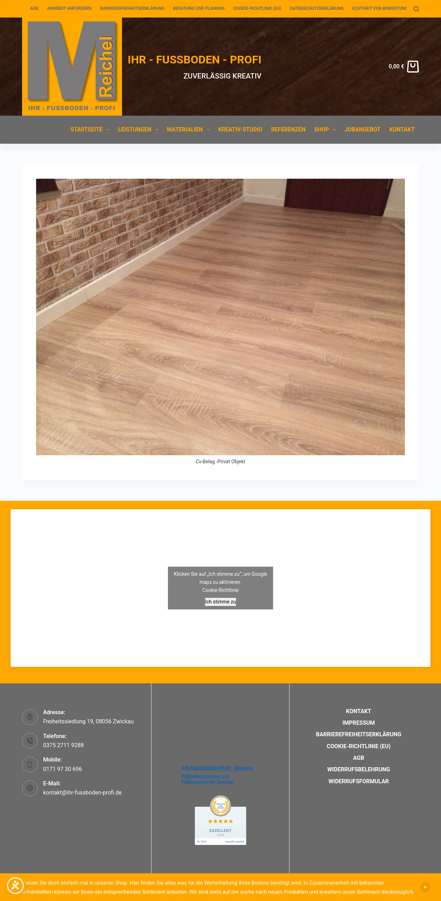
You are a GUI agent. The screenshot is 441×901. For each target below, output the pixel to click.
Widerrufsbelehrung (358, 769)
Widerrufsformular (358, 781)
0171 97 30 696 (62, 769)
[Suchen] (416, 9)
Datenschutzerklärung (317, 8)
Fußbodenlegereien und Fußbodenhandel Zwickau (207, 779)
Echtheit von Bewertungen (382, 8)
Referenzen (288, 129)
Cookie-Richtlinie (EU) (257, 8)
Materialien (189, 129)
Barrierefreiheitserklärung (132, 8)
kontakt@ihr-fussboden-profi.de (82, 792)
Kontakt (402, 129)
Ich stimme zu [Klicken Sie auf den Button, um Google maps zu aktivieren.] (220, 602)
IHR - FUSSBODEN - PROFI (195, 59)
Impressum (358, 722)
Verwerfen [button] (425, 887)
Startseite (91, 129)
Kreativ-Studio (240, 129)
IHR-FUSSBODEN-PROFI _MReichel (217, 768)
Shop (326, 129)
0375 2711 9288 (63, 745)
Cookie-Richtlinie (220, 590)
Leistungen (139, 129)
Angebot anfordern (69, 8)
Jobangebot (363, 129)
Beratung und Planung (199, 8)
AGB (34, 8)
